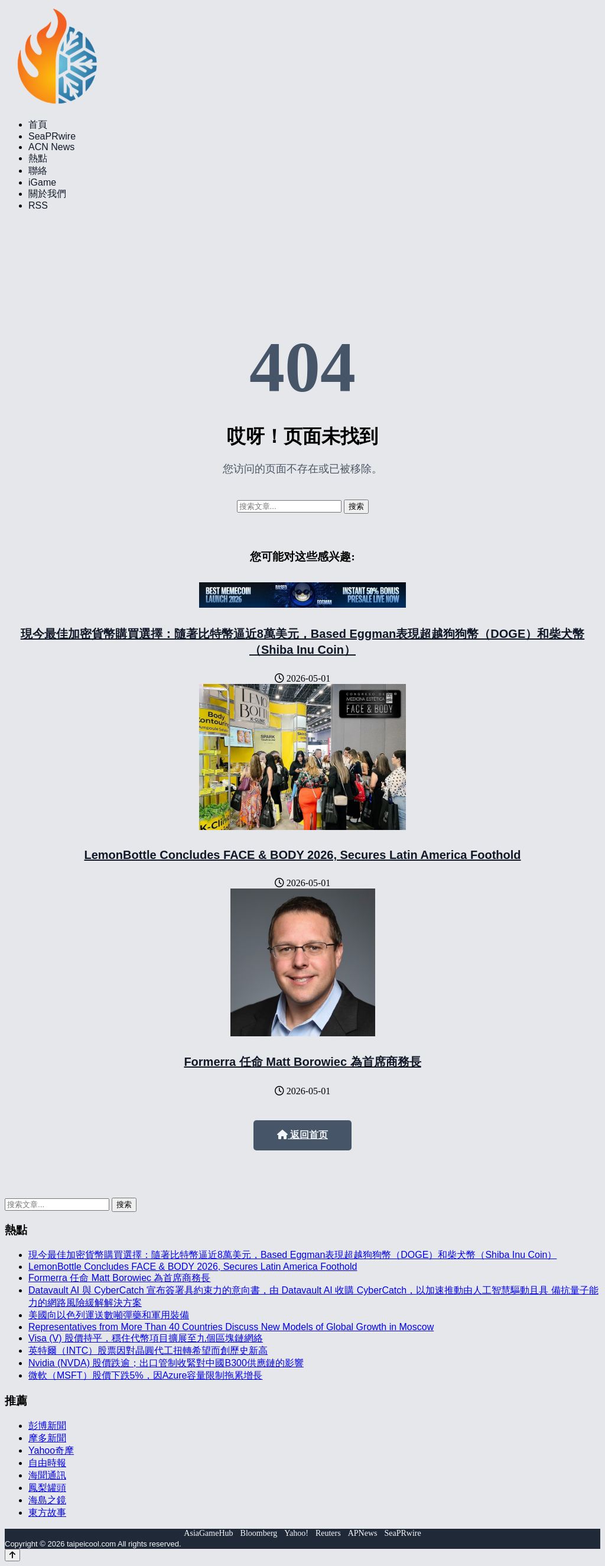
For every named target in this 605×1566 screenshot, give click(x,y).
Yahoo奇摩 (51, 1450)
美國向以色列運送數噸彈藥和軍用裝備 (108, 1315)
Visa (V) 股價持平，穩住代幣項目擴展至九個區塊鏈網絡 (145, 1338)
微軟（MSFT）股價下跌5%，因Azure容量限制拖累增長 (145, 1375)
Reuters (328, 1533)
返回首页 (302, 1135)
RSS (38, 205)
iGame (42, 182)
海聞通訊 (47, 1475)
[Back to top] (12, 1555)
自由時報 (47, 1463)
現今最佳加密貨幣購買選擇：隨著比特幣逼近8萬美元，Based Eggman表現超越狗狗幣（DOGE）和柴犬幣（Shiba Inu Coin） (292, 1255)
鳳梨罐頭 (47, 1488)
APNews (363, 1533)
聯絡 (37, 171)
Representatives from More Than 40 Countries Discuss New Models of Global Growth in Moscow (231, 1327)
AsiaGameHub (208, 1533)
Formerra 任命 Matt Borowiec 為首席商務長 (302, 1061)
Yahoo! (296, 1533)
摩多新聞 (47, 1438)
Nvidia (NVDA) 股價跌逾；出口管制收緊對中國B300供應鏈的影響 (166, 1363)
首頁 (37, 124)
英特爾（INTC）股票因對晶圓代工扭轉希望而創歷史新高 (148, 1350)
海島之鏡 (47, 1500)
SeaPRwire (52, 136)
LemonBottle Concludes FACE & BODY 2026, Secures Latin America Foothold (302, 854)
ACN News (51, 147)
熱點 (37, 158)
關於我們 (47, 194)
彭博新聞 (47, 1426)
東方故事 (47, 1512)
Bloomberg (259, 1533)
